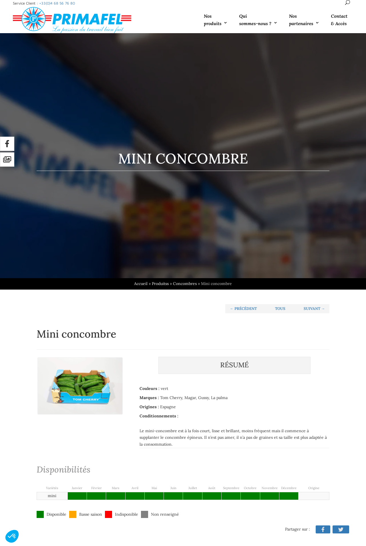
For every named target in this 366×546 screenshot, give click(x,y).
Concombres (108, 283)
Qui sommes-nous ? (255, 19)
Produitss (83, 283)
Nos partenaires (301, 19)
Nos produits (213, 19)
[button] (12, 536)
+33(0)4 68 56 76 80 (57, 3)
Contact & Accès (339, 19)
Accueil (64, 283)
